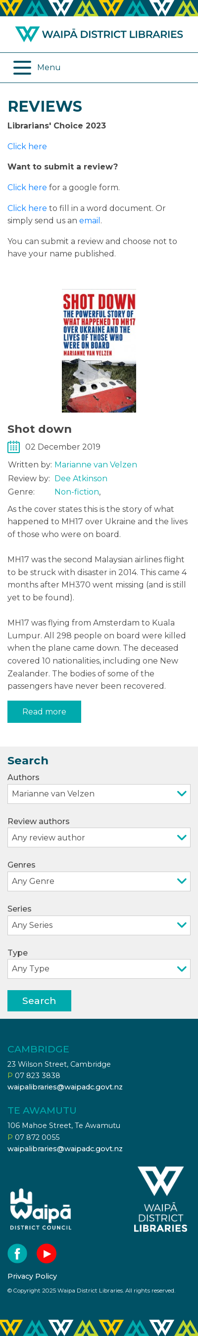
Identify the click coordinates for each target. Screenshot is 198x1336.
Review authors (99, 832)
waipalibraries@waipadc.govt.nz (65, 1087)
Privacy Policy (32, 1276)
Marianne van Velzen (95, 464)
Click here (27, 146)
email (89, 220)
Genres (99, 875)
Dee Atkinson (80, 478)
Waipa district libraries (99, 34)
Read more (44, 711)
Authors (99, 788)
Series (99, 919)
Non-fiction (76, 492)
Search (39, 1000)
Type (99, 963)
